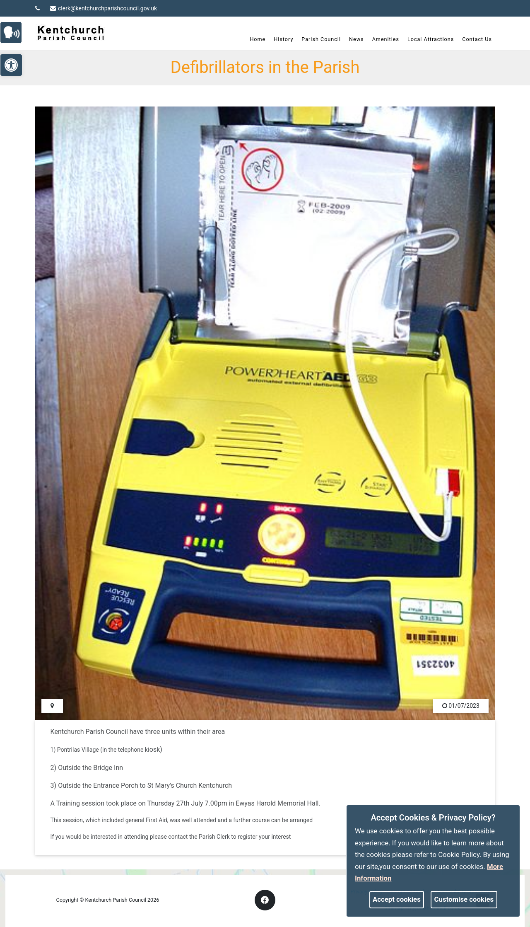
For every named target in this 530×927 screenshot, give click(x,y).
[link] (15, 32)
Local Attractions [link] (427, 39)
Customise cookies (464, 899)
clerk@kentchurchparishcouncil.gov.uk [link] (103, 8)
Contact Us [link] (474, 39)
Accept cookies (397, 899)
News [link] (353, 39)
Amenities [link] (382, 39)
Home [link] (254, 39)
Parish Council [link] (317, 39)
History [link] (280, 39)
